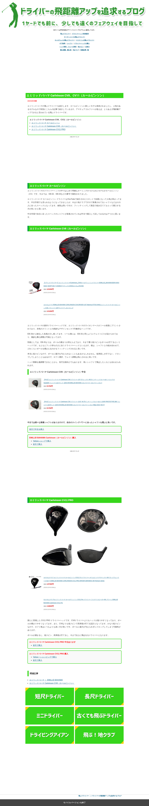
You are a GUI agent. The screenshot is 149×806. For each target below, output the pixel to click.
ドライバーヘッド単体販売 (80, 34)
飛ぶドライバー (65, 34)
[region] (74, 70)
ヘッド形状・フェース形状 (67, 47)
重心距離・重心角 (65, 50)
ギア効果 (62, 43)
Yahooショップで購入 (42, 441)
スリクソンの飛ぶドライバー (85, 40)
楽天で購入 (37, 444)
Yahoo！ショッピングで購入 (45, 657)
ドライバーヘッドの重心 (82, 43)
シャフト (69, 43)
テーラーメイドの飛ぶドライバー (74, 37)
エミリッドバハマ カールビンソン (45, 123)
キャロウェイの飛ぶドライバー (64, 40)
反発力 (87, 47)
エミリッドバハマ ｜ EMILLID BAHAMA (46, 680)
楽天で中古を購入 (36, 429)
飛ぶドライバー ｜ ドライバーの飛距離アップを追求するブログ (100, 796)
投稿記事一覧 (84, 50)
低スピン (81, 47)
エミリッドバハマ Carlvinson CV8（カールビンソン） (54, 126)
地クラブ (76, 50)
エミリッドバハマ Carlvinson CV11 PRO (48, 129)
